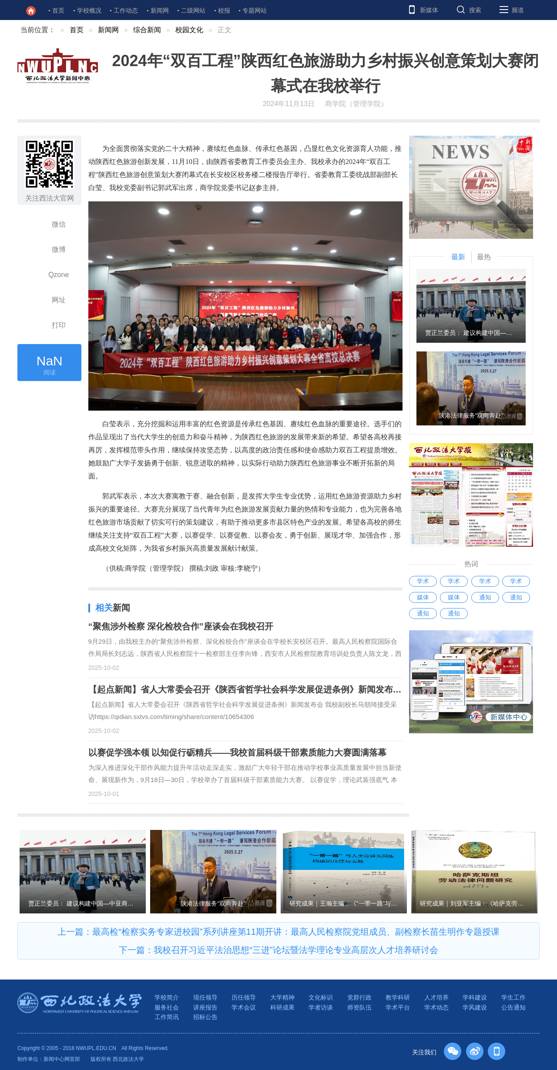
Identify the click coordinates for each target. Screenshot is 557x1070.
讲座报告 (205, 1007)
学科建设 (475, 997)
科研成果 (282, 1007)
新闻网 (160, 10)
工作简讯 (166, 1016)
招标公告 (205, 1016)
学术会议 (244, 1007)
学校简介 (166, 997)
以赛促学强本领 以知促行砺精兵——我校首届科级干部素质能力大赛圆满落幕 (237, 752)
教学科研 (398, 997)
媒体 (423, 597)
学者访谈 (321, 1007)
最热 (484, 257)
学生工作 (513, 997)
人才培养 (436, 997)
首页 (58, 10)
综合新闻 (147, 29)
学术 (423, 581)
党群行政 (359, 997)
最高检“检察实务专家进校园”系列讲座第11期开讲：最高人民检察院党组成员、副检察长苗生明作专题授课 (296, 931)
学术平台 (398, 1007)
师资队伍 (359, 1007)
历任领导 (244, 997)
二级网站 (193, 10)
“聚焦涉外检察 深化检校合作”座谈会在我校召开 (181, 626)
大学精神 (282, 997)
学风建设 (475, 1007)
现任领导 (205, 997)
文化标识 (321, 997)
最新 (458, 257)
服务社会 (166, 1007)
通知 (485, 597)
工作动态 (126, 10)
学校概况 (89, 10)
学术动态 (436, 1007)
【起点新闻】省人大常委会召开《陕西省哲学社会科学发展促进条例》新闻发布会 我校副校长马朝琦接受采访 (298, 689)
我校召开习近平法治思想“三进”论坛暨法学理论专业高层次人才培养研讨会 (296, 950)
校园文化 (189, 29)
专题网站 (254, 10)
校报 (224, 10)
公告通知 (513, 1007)
